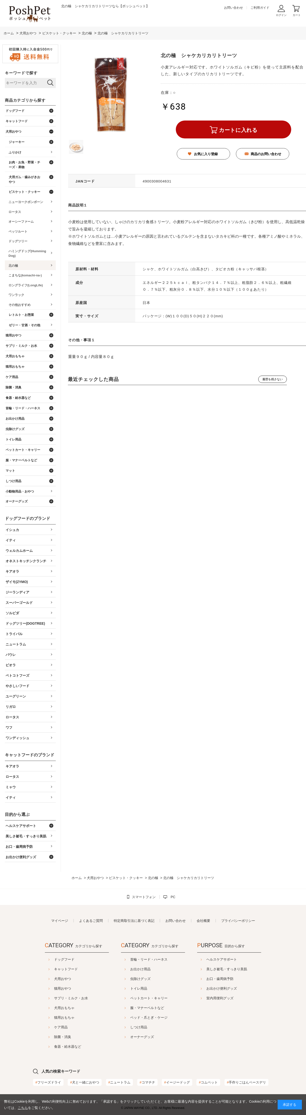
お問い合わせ (233, 7)
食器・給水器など (55, 1046)
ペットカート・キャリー (149, 998)
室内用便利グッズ (232, 998)
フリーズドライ (48, 1082)
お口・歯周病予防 (232, 979)
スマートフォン (144, 897)
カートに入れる (238, 130)
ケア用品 (49, 1027)
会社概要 (203, 920)
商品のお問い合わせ (266, 154)
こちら (23, 1108)
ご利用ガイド (259, 7)
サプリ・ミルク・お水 (59, 998)
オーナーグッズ (142, 1037)
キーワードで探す (21, 73)
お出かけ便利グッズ (233, 988)
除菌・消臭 (50, 1037)
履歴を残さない (272, 379)
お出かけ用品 (140, 969)
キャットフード (54, 969)
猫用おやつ (50, 988)
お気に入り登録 (206, 154)
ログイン (281, 15)
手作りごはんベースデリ (246, 1082)
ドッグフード (52, 959)
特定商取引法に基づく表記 (134, 920)
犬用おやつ (50, 979)
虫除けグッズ (140, 979)
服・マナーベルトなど (147, 1008)
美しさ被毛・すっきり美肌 (238, 969)
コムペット (208, 1082)
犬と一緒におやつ (84, 1082)
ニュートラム (119, 1082)
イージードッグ (177, 1082)
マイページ (59, 920)
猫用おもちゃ (52, 1017)
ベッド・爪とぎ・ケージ (149, 1017)
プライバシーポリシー (238, 920)
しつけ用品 (138, 1027)
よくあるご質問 (91, 920)
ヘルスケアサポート (233, 959)
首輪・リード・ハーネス (149, 959)
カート (297, 15)
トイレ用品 (138, 988)
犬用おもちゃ (52, 1008)
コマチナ (147, 1082)
